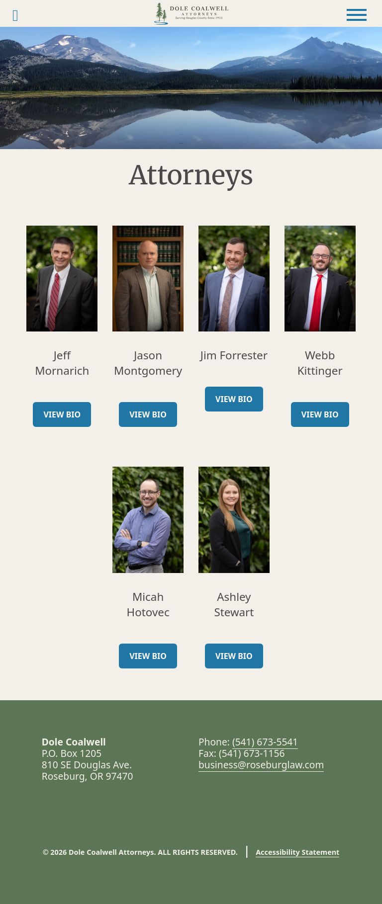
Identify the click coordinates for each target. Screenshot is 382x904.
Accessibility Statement (297, 852)
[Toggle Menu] (357, 15)
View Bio (62, 414)
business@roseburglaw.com (261, 764)
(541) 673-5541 (265, 741)
